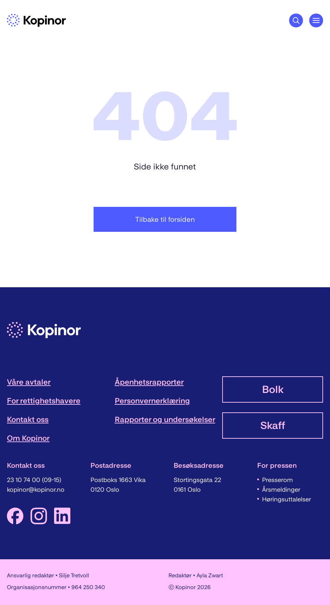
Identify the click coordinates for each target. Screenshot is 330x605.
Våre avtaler (29, 382)
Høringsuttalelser (286, 499)
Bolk (273, 389)
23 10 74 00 (24, 480)
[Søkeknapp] (296, 20)
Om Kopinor (28, 438)
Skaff (272, 425)
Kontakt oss (28, 419)
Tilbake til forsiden (165, 219)
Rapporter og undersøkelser (165, 419)
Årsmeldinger (281, 489)
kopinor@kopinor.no (35, 489)
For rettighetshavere (43, 400)
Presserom (277, 480)
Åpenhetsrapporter (149, 382)
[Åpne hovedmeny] (316, 20)
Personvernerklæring (152, 400)
